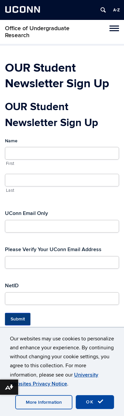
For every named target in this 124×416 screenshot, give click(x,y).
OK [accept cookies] (95, 402)
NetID (12, 285)
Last (10, 190)
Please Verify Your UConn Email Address (53, 249)
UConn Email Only (26, 213)
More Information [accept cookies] (44, 402)
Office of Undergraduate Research (37, 32)
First (10, 163)
